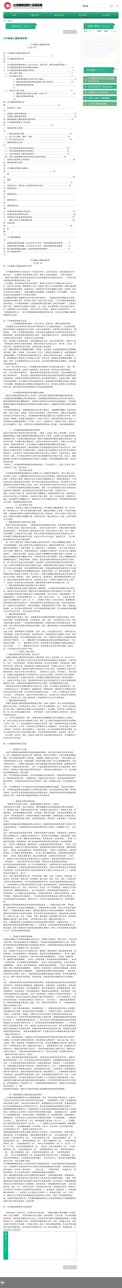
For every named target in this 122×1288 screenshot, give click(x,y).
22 (100, 52)
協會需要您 (59, 15)
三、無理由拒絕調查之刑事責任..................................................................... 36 (39, 160)
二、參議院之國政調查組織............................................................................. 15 (39, 114)
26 (85, 56)
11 (114, 43)
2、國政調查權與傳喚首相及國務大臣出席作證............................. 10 (43, 82)
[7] (66, 769)
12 (85, 48)
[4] (14, 531)
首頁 (14, 15)
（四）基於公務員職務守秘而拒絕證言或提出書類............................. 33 (34, 157)
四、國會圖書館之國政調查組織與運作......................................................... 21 (38, 119)
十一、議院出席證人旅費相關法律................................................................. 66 (39, 220)
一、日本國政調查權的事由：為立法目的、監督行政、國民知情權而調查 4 (34, 65)
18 (114, 48)
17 (110, 48)
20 (90, 52)
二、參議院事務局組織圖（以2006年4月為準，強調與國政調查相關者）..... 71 (36, 243)
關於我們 (35, 15)
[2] (27, 309)
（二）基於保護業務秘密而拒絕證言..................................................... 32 (36, 151)
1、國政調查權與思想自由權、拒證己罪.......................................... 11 (44, 93)
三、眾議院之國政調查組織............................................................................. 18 (39, 116)
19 (85, 52)
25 (114, 52)
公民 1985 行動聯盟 (98, 98)
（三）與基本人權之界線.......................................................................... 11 (38, 91)
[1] (35, 306)
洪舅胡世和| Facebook (100, 86)
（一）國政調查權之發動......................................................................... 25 (37, 134)
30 (105, 56)
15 (100, 48)
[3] (56, 499)
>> (115, 31)
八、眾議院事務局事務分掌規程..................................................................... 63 (39, 211)
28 (95, 56)
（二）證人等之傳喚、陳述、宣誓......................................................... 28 (36, 137)
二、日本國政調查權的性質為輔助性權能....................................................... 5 (38, 67)
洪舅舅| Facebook (98, 92)
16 (105, 48)
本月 (85, 31)
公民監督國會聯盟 (97, 104)
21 (95, 52)
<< (90, 31)
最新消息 (10, 21)
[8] (73, 1115)
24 (110, 52)
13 (90, 48)
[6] (35, 608)
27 (90, 56)
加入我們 (106, 15)
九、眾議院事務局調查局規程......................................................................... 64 (39, 214)
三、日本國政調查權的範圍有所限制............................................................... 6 (38, 70)
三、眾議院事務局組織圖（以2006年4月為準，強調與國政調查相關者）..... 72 (36, 246)
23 (105, 52)
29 (100, 56)
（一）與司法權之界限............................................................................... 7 (38, 73)
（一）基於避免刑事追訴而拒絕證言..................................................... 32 (36, 148)
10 (110, 43)
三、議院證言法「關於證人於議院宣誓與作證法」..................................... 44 (37, 185)
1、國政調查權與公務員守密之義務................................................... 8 (44, 79)
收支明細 (83, 15)
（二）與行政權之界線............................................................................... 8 (38, 76)
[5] (68, 583)
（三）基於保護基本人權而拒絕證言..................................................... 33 (36, 154)
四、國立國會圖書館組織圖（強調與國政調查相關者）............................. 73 (36, 249)
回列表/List (70, 32)
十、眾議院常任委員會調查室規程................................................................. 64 (39, 217)
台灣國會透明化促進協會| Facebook (101, 79)
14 (95, 48)
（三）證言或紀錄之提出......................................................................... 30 (37, 139)
